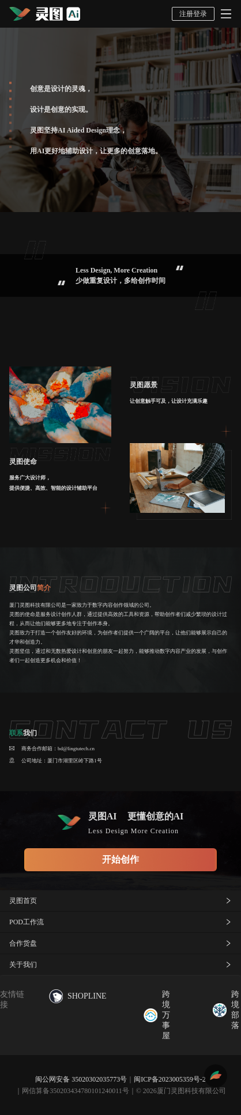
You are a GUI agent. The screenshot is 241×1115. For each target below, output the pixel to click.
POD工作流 (120, 922)
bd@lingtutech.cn (76, 748)
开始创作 (120, 859)
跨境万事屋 (157, 1015)
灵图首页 (120, 901)
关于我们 (120, 965)
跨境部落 (226, 1010)
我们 (23, 733)
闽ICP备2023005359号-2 (170, 1079)
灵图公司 (30, 587)
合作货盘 (120, 943)
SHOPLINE (78, 996)
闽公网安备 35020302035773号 (81, 1079)
